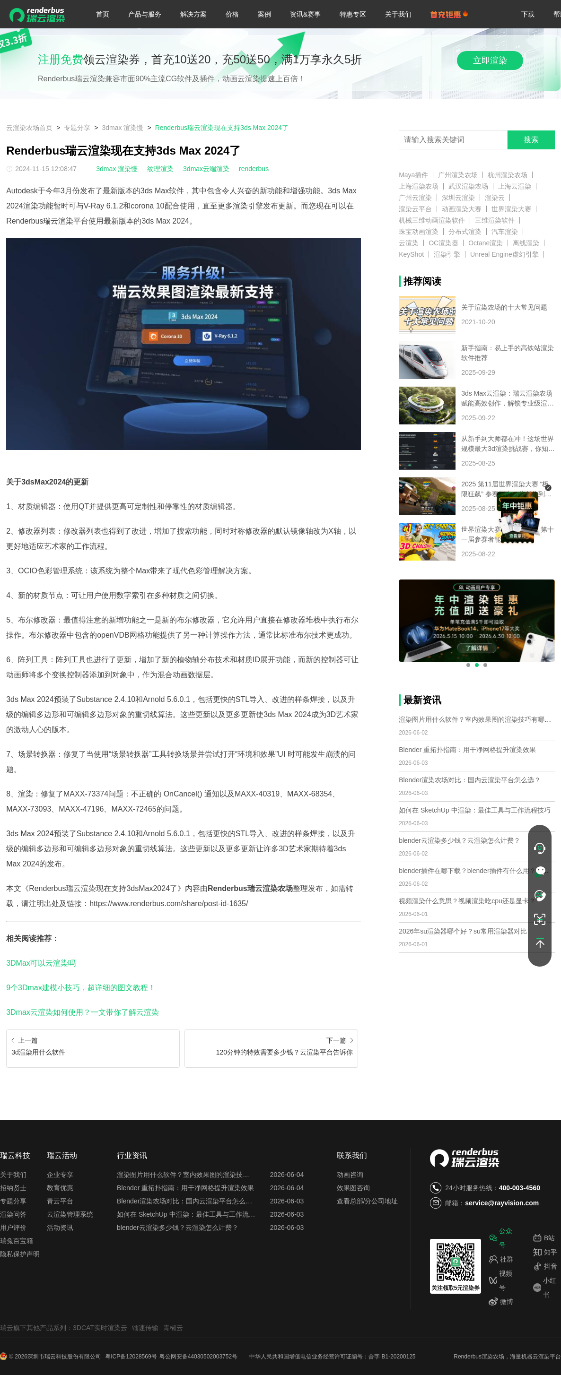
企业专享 (60, 1174)
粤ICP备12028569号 (131, 1356)
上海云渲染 (514, 186)
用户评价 (13, 1227)
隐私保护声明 (20, 1254)
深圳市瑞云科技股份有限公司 (65, 1356)
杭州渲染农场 (507, 175)
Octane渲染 (485, 243)
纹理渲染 (160, 169)
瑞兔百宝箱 (16, 1241)
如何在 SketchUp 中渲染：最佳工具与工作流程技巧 (474, 810)
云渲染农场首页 (29, 127)
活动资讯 (60, 1227)
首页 (102, 14)
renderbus (254, 169)
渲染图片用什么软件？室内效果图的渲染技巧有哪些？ (478, 719)
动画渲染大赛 (462, 209)
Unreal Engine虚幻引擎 (504, 254)
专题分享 (77, 127)
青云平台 (60, 1201)
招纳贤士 (13, 1188)
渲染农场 (493, 1356)
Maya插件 (413, 175)
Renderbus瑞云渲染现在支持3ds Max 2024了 (222, 127)
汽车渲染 (504, 231)
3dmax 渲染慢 (123, 127)
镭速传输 (145, 1328)
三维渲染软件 (495, 220)
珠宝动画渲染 (418, 231)
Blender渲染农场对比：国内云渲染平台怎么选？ (470, 780)
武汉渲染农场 (468, 186)
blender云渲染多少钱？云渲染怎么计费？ (459, 840)
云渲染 (409, 243)
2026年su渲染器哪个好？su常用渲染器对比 (463, 931)
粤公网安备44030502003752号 (198, 1356)
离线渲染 (526, 243)
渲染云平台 (415, 209)
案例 (264, 14)
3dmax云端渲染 (206, 169)
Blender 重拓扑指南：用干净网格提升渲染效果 (467, 749)
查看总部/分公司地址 (367, 1201)
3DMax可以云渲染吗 (41, 963)
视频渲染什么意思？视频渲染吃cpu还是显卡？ (467, 901)
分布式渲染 (465, 231)
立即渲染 (490, 60)
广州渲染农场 (458, 175)
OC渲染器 (443, 243)
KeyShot (411, 254)
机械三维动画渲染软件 (432, 220)
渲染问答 (13, 1214)
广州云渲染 (415, 197)
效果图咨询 (353, 1188)
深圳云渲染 (458, 197)
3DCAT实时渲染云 (100, 1328)
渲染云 (495, 197)
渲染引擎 (447, 254)
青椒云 (173, 1328)
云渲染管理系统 (70, 1214)
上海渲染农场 (418, 186)
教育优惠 (60, 1188)
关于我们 (398, 14)
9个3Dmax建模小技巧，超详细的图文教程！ (81, 988)
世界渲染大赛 (511, 209)
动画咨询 (350, 1174)
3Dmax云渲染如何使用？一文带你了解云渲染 (82, 1012)
